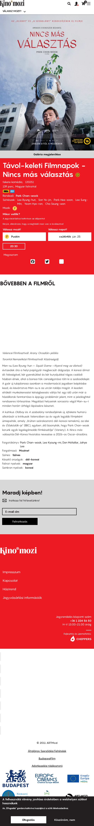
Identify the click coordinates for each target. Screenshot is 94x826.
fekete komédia (12, 181)
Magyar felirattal (25, 186)
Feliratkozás (19, 521)
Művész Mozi (47, 681)
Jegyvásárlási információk (22, 598)
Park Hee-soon (63, 199)
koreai (29, 467)
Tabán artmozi (47, 718)
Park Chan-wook (27, 195)
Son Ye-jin (44, 199)
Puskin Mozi (47, 693)
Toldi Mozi (47, 730)
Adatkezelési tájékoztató (47, 765)
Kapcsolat (10, 580)
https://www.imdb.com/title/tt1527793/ (6, 191)
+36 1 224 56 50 (80, 620)
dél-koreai (32, 459)
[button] (78, 4)
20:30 (14, 246)
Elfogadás (28, 819)
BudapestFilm (47, 758)
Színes (16, 455)
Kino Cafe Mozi (47, 669)
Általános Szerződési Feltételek (47, 751)
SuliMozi (47, 706)
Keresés (69, 4)
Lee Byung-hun (26, 199)
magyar (28, 463)
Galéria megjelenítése (47, 154)
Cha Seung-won (55, 203)
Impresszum (11, 572)
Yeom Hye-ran (33, 203)
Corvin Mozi (47, 657)
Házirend (9, 589)
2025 (29, 181)
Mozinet (24, 450)
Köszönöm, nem (64, 819)
